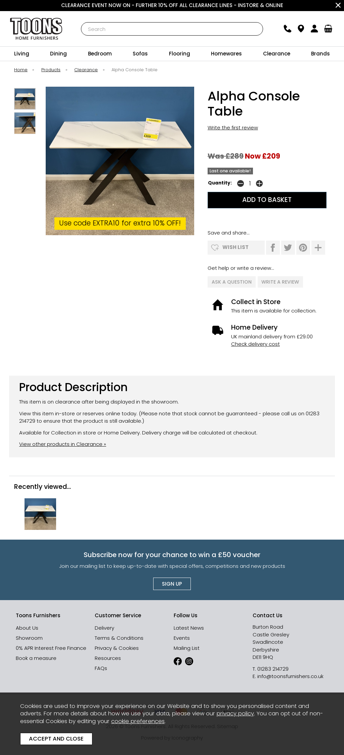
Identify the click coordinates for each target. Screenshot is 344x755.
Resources (108, 657)
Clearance (276, 53)
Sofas (140, 53)
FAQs (101, 667)
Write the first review (233, 127)
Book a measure (36, 657)
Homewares (226, 53)
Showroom (29, 636)
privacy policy (235, 713)
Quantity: (220, 183)
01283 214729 (273, 667)
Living (21, 53)
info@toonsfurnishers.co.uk (290, 675)
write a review (280, 281)
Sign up (172, 582)
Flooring (179, 53)
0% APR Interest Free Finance (51, 647)
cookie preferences (138, 721)
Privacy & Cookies (117, 647)
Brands (320, 53)
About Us (27, 626)
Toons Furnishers (36, 29)
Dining (58, 53)
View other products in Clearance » (62, 443)
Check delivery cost (255, 342)
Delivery (104, 626)
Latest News (189, 626)
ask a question (232, 281)
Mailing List (187, 647)
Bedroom (100, 53)
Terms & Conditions (119, 636)
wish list (235, 247)
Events (182, 636)
